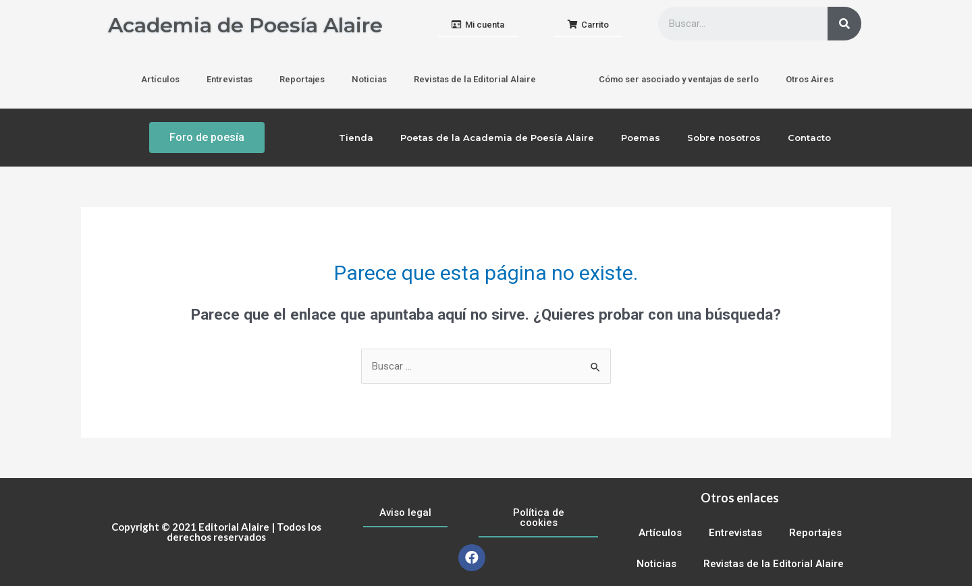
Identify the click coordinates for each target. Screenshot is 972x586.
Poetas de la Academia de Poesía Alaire (497, 137)
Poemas (640, 137)
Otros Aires (810, 79)
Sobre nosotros (724, 137)
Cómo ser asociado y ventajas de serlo (679, 79)
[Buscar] (844, 23)
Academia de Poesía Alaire (245, 25)
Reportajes (302, 79)
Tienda (356, 137)
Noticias (369, 79)
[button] (478, 25)
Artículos (160, 79)
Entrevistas (229, 79)
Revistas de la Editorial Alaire (475, 79)
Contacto (809, 137)
